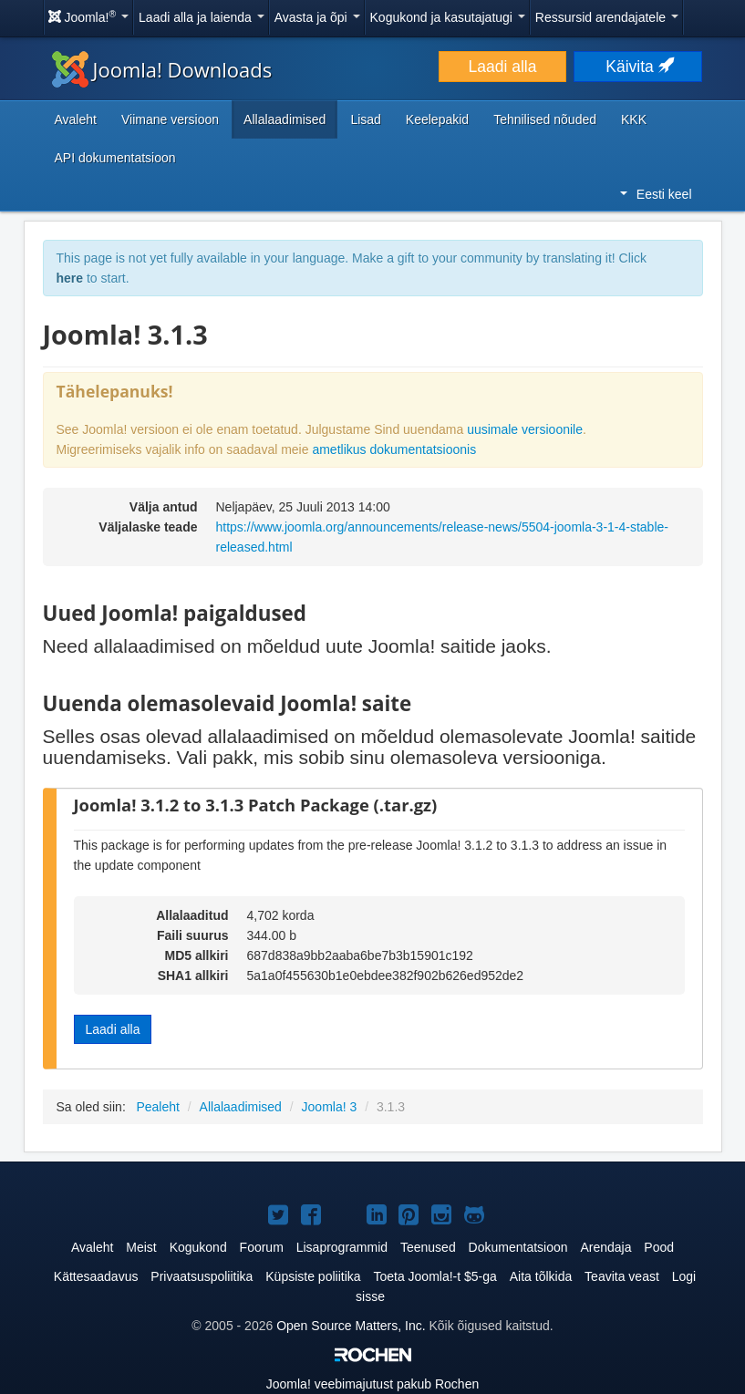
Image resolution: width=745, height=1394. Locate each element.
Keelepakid (437, 119)
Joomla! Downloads (162, 69)
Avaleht (76, 119)
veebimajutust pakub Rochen (372, 1384)
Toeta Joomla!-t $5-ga (434, 1276)
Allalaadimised (284, 119)
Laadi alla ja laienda (201, 17)
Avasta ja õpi (317, 17)
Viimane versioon (170, 119)
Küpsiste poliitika (312, 1276)
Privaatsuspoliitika (201, 1276)
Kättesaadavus (96, 1276)
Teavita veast (622, 1276)
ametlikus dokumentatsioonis (394, 449)
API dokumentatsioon (115, 157)
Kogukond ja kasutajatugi (447, 17)
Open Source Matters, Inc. (350, 1325)
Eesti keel (656, 194)
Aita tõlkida (541, 1276)
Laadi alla (503, 66)
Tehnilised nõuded (544, 119)
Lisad (365, 119)
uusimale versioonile (525, 429)
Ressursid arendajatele (606, 17)
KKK (634, 119)
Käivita (637, 66)
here (70, 278)
